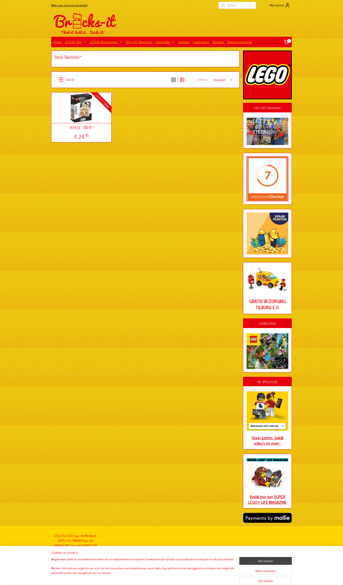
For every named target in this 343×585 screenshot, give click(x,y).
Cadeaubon (201, 42)
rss (164, 577)
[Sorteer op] (223, 80)
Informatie (165, 42)
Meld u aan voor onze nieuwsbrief (69, 5)
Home (57, 42)
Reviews (218, 42)
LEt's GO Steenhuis (139, 42)
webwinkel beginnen (176, 577)
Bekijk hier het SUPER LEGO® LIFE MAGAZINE (267, 499)
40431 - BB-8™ (81, 127)
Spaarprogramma (239, 42)
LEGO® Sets (75, 42)
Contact (183, 42)
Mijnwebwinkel (206, 577)
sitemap (158, 577)
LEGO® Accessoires (106, 42)
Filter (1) (66, 79)
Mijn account (280, 5)
